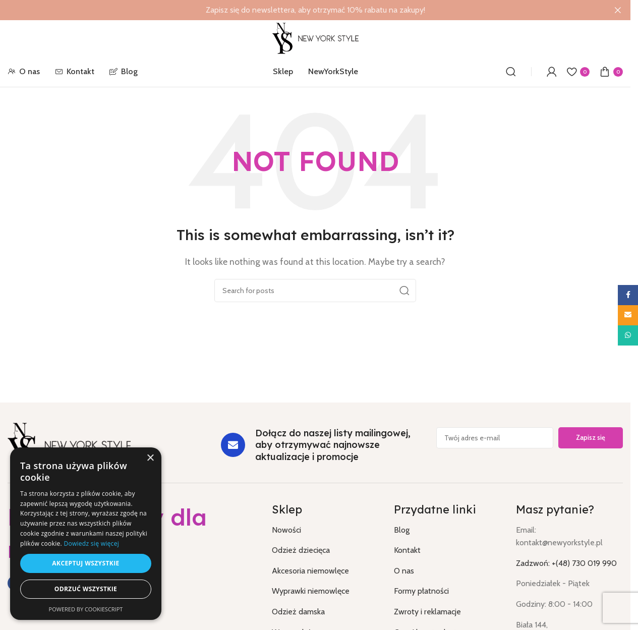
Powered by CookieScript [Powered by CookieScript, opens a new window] (86, 609)
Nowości (286, 530)
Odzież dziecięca (301, 550)
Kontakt (407, 550)
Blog (402, 530)
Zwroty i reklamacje (427, 611)
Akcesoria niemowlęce (310, 571)
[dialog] (85, 533)
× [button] (150, 458)
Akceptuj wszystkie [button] (85, 563)
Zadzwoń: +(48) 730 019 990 (566, 563)
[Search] (511, 72)
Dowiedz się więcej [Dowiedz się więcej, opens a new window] (91, 543)
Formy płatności (421, 591)
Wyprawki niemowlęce (311, 591)
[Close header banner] (617, 10)
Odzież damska (298, 611)
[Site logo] (315, 37)
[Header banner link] (315, 10)
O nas (404, 571)
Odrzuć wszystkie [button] (85, 589)
